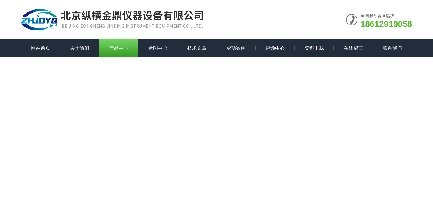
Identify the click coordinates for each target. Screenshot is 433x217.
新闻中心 (157, 48)
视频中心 (275, 48)
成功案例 (236, 48)
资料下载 (314, 48)
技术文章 (197, 48)
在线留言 (353, 48)
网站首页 (40, 48)
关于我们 (79, 48)
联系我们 (392, 48)
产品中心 (118, 48)
